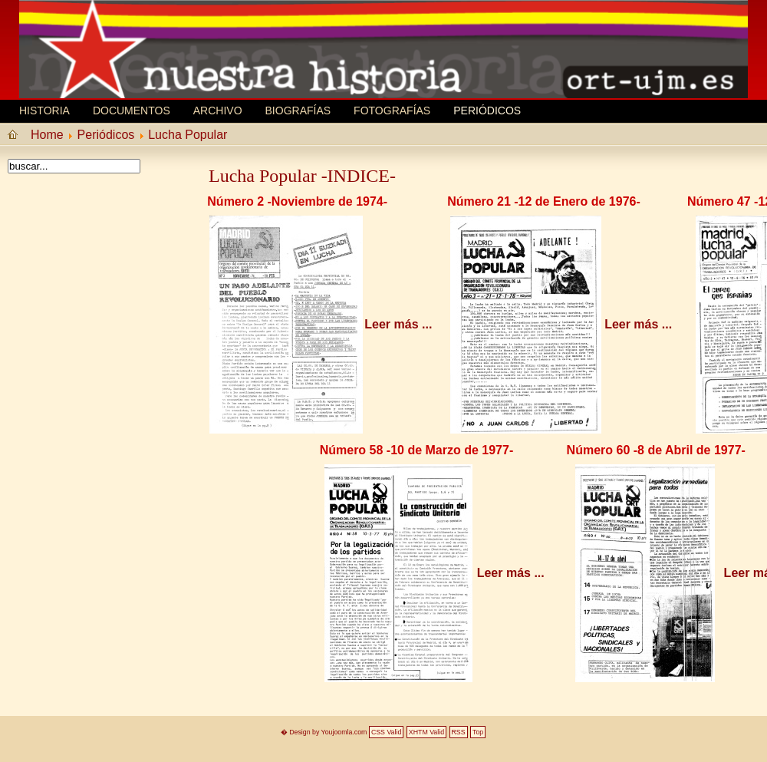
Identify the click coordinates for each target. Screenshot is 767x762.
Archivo (217, 110)
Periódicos (487, 110)
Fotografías (392, 110)
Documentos (131, 110)
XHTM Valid (426, 732)
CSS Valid (386, 732)
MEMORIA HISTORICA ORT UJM (134, 36)
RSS (459, 732)
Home (47, 134)
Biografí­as (298, 110)
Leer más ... (398, 324)
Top (477, 732)
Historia (44, 110)
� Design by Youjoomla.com (324, 732)
